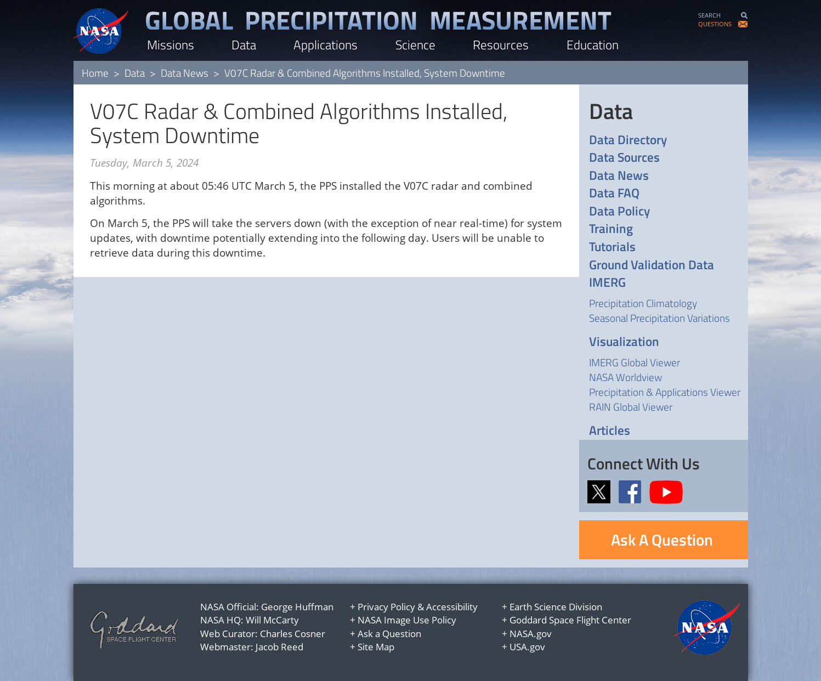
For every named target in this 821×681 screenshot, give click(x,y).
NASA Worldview (625, 377)
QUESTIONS (715, 24)
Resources (501, 44)
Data (243, 44)
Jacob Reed (279, 646)
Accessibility (452, 606)
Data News (184, 73)
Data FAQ (614, 193)
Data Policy (619, 211)
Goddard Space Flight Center (570, 620)
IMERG (607, 283)
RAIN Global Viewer (630, 406)
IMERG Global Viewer (634, 362)
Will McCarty (272, 620)
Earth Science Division (555, 606)
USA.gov (527, 646)
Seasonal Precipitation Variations (659, 317)
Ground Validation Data (651, 265)
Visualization (624, 342)
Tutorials (612, 247)
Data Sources (624, 158)
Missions (170, 44)
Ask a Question (389, 633)
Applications (325, 44)
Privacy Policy (386, 606)
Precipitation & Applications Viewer (664, 391)
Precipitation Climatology (643, 303)
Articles (609, 431)
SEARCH (709, 15)
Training (611, 229)
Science (415, 44)
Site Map (376, 646)
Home (95, 73)
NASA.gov (530, 633)
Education (593, 44)
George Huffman (297, 606)
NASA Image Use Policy (407, 620)
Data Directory (628, 140)
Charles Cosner (292, 633)
